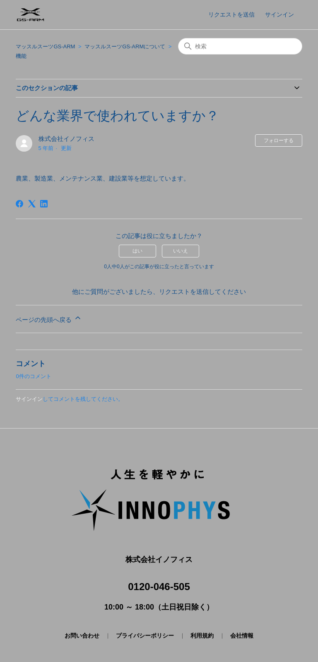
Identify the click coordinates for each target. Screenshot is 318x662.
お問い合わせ (82, 635)
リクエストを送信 (231, 14)
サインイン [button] (279, 14)
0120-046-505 (159, 586)
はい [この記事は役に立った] (137, 251)
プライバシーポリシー (145, 635)
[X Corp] (32, 203)
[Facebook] (19, 203)
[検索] (240, 46)
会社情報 (241, 635)
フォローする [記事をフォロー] (279, 140)
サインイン (29, 399)
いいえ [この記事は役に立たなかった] (180, 251)
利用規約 (202, 635)
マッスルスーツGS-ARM (45, 46)
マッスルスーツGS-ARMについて (124, 46)
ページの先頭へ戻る (49, 318)
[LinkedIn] (44, 203)
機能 (21, 56)
